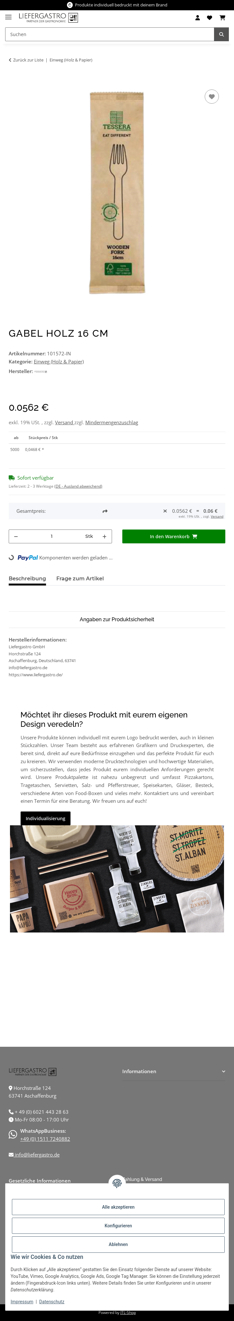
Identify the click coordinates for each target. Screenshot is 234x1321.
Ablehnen (118, 1244)
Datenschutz (51, 1301)
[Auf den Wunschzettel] (212, 96)
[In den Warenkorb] (14, 80)
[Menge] (52, 536)
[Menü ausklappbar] (8, 14)
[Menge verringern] (16, 536)
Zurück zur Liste (28, 60)
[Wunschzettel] (209, 17)
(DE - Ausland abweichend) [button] (78, 486)
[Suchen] (109, 34)
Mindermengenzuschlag (111, 422)
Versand (64, 422)
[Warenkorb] (222, 17)
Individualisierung (45, 818)
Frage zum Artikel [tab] (80, 579)
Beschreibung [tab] (27, 579)
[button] (197, 17)
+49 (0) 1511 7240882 (45, 1139)
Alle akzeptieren (118, 1207)
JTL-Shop (128, 1312)
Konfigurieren (118, 1225)
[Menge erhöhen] (105, 536)
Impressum (22, 1301)
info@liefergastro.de (37, 1154)
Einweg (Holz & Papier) (59, 361)
